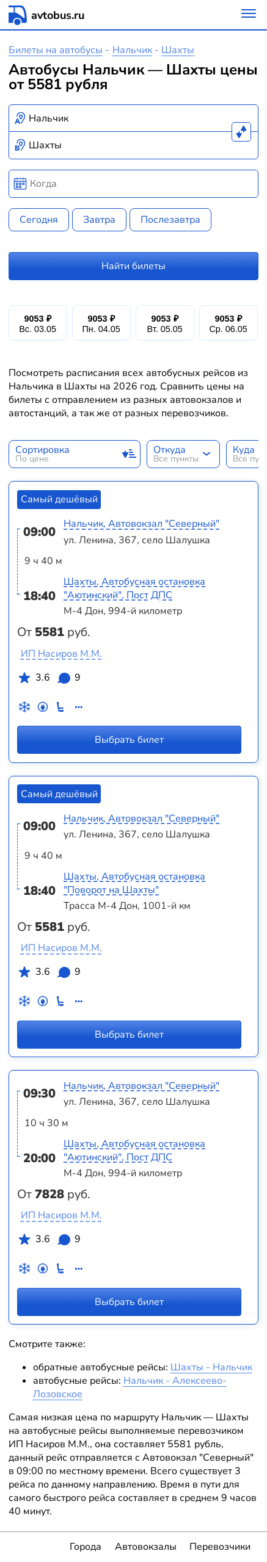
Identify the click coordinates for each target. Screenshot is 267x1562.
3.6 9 (49, 680)
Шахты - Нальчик (211, 1367)
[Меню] (248, 15)
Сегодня (39, 219)
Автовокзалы (146, 1546)
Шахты (177, 50)
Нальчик (132, 50)
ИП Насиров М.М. (61, 653)
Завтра (99, 219)
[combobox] (134, 118)
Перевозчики (220, 1546)
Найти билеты (133, 266)
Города (85, 1546)
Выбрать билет (129, 740)
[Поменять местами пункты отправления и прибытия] (241, 132)
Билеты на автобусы (56, 50)
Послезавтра (170, 219)
